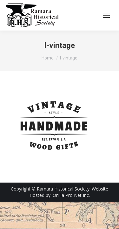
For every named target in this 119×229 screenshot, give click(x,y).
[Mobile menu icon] (106, 15)
